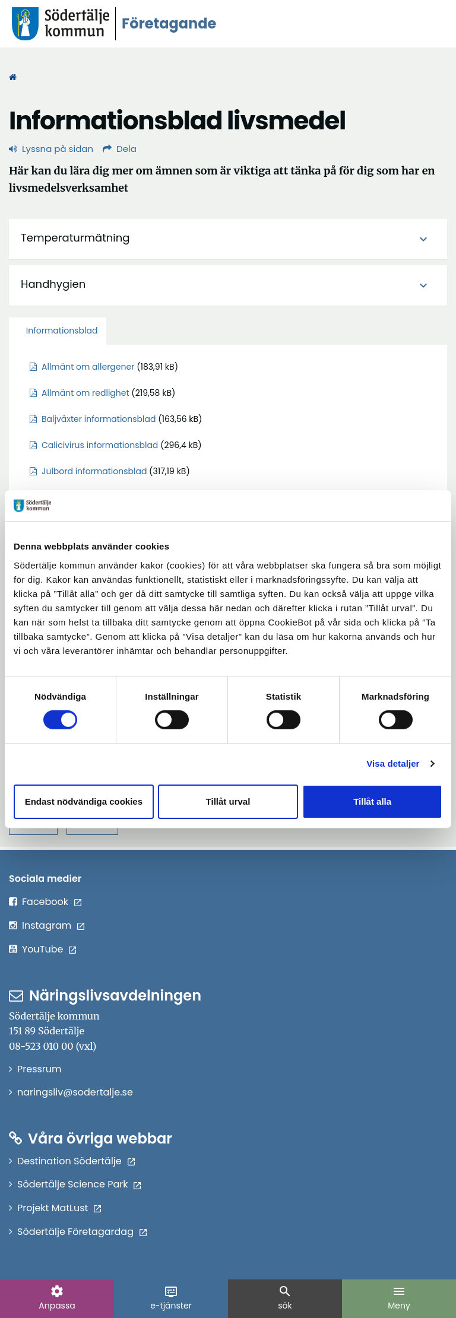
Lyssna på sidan (51, 148)
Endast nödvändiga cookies (83, 801)
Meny (399, 1297)
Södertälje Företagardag (82, 1231)
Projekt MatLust (59, 1208)
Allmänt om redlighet (85, 393)
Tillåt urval (228, 801)
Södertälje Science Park (79, 1184)
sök (285, 1297)
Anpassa (57, 1297)
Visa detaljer (392, 763)
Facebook (52, 902)
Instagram (54, 925)
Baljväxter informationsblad (99, 419)
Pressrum (39, 1069)
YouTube (49, 949)
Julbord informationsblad (94, 471)
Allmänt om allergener (88, 367)
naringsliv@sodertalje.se (75, 1092)
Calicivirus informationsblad (100, 445)
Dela (120, 148)
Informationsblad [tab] (60, 330)
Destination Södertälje (76, 1161)
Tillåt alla (372, 801)
